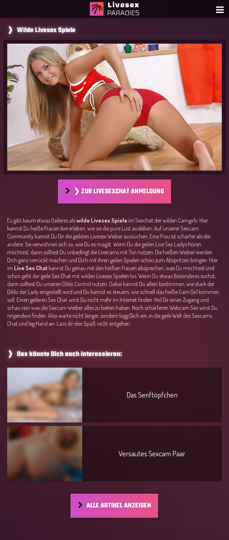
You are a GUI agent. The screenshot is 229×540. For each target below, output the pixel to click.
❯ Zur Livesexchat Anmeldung (119, 192)
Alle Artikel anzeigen (119, 506)
